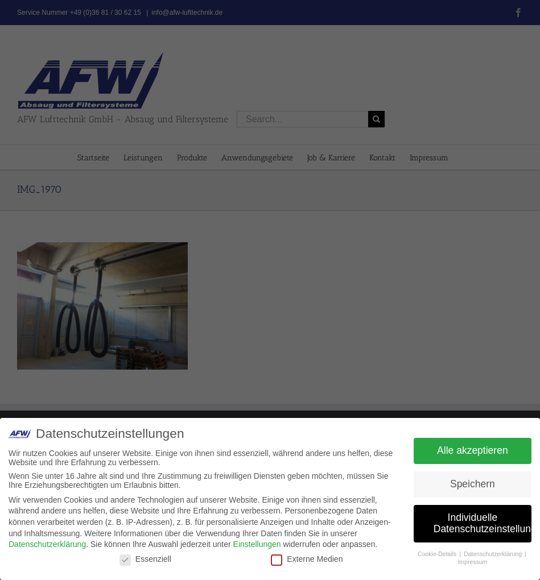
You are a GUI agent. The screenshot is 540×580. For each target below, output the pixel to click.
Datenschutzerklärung (47, 544)
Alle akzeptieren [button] (472, 450)
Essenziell (145, 559)
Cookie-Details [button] (438, 553)
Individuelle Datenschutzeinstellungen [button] (482, 523)
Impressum (472, 561)
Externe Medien (307, 559)
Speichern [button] (472, 484)
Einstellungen (257, 544)
